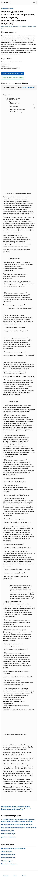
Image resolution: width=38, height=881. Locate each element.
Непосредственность (8, 858)
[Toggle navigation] (34, 2)
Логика (11, 8)
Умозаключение (6, 851)
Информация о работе (16, 807)
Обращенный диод (7, 831)
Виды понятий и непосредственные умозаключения (18, 827)
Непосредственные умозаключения (13, 848)
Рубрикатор (4, 8)
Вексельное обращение (9, 864)
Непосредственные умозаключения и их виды (17, 824)
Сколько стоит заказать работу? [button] (13, 78)
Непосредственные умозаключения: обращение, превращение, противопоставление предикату (18, 820)
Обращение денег (7, 861)
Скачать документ (28, 87)
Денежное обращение (8, 837)
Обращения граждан (8, 834)
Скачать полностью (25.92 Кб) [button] (12, 73)
